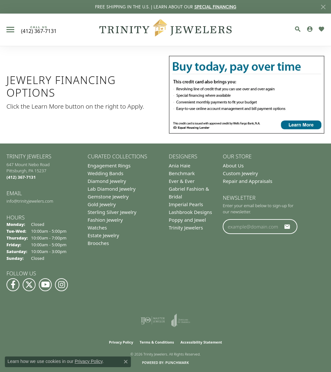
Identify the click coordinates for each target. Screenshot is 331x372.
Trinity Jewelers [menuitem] (186, 227)
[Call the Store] (21, 177)
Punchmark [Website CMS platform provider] (177, 362)
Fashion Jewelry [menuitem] (105, 220)
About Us (233, 165)
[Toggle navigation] (10, 30)
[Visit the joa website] (180, 320)
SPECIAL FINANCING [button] (215, 7)
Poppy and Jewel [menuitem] (187, 220)
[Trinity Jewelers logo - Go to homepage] (166, 30)
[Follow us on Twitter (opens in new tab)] (29, 284)
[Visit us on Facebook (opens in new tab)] (12, 284)
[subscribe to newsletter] (287, 226)
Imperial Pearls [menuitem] (186, 204)
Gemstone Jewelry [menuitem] (108, 196)
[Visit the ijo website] (153, 320)
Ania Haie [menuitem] (179, 165)
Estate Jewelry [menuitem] (103, 235)
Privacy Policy (121, 342)
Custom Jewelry (240, 173)
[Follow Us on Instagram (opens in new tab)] (61, 284)
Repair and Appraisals (247, 181)
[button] (297, 29)
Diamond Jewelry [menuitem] (107, 181)
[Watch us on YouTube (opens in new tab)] (45, 284)
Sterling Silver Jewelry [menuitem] (112, 212)
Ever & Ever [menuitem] (182, 181)
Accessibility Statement (201, 342)
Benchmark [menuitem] (182, 173)
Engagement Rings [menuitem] (109, 165)
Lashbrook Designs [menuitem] (190, 212)
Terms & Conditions (157, 342)
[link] (39, 30)
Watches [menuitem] (97, 227)
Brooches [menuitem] (98, 243)
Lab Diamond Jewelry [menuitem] (111, 189)
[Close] (323, 7)
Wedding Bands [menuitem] (105, 173)
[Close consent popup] (126, 362)
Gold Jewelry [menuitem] (102, 204)
